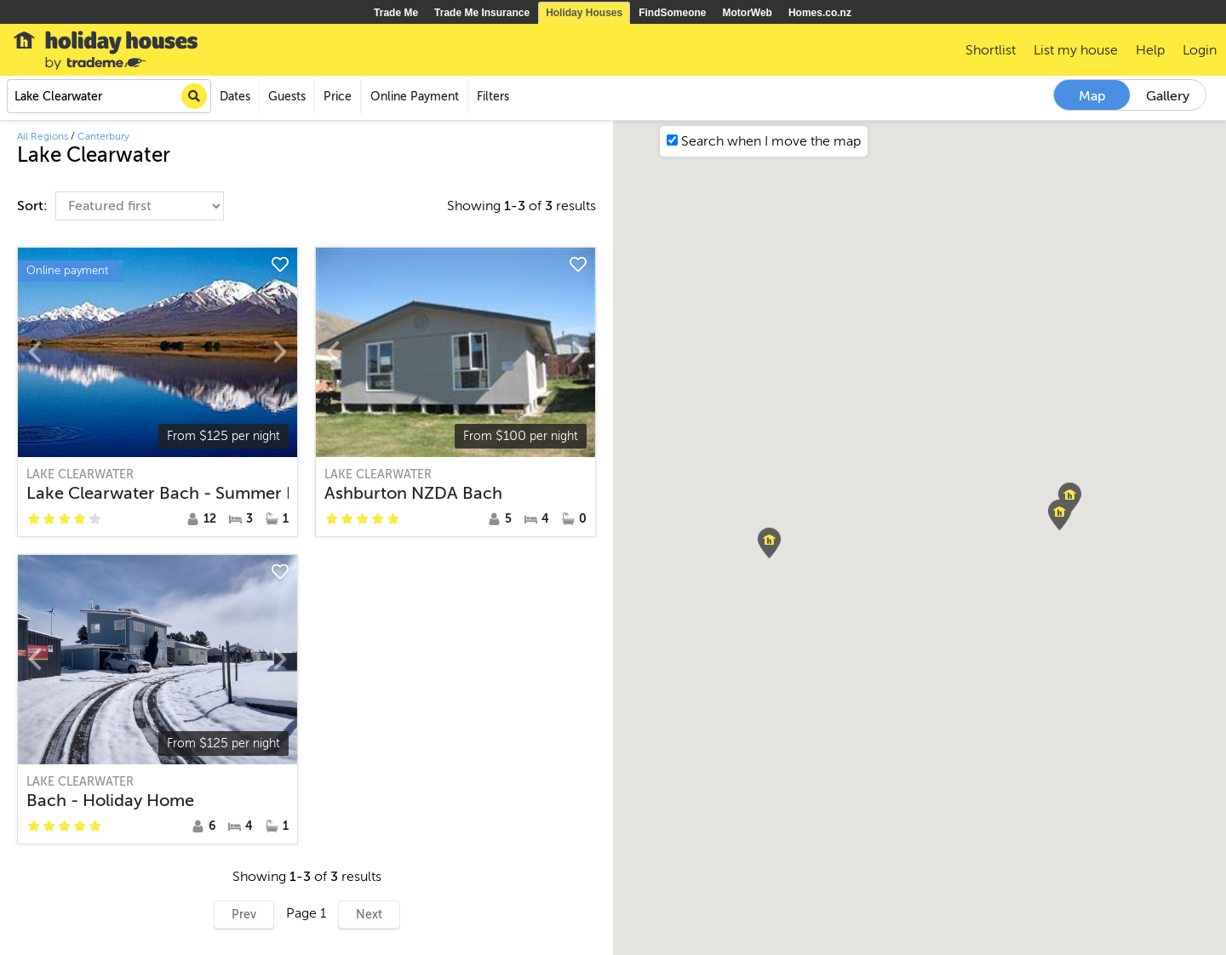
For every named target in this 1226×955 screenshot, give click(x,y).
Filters (493, 96)
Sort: (34, 206)
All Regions (42, 136)
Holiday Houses (584, 13)
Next (369, 914)
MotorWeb (747, 13)
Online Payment (414, 96)
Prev (244, 914)
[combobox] (109, 96)
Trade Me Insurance (482, 13)
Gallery (1167, 96)
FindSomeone (672, 13)
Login (1200, 50)
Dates (235, 96)
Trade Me (396, 13)
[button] (1069, 498)
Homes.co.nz (819, 13)
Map (1092, 96)
